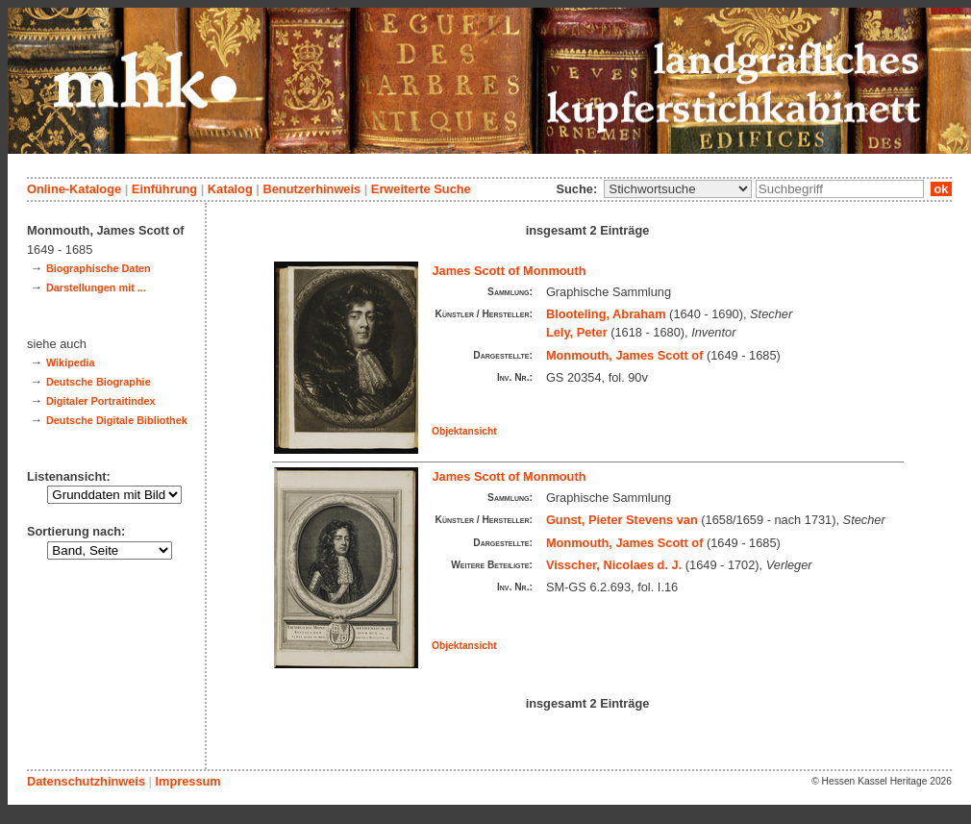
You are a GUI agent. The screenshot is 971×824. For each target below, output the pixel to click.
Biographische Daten (98, 268)
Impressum (187, 781)
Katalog (230, 189)
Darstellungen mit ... (96, 287)
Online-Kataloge (74, 189)
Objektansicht (464, 431)
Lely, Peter (577, 332)
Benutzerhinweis (311, 189)
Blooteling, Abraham (606, 314)
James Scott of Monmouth (509, 270)
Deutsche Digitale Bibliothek (116, 420)
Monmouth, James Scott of (625, 355)
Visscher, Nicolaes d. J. (614, 565)
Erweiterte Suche (421, 189)
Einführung (164, 189)
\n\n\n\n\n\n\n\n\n (678, 189)
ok (941, 189)
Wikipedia (70, 362)
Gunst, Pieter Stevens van (622, 519)
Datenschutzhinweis (86, 781)
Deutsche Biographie (98, 381)
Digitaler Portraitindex (101, 401)
